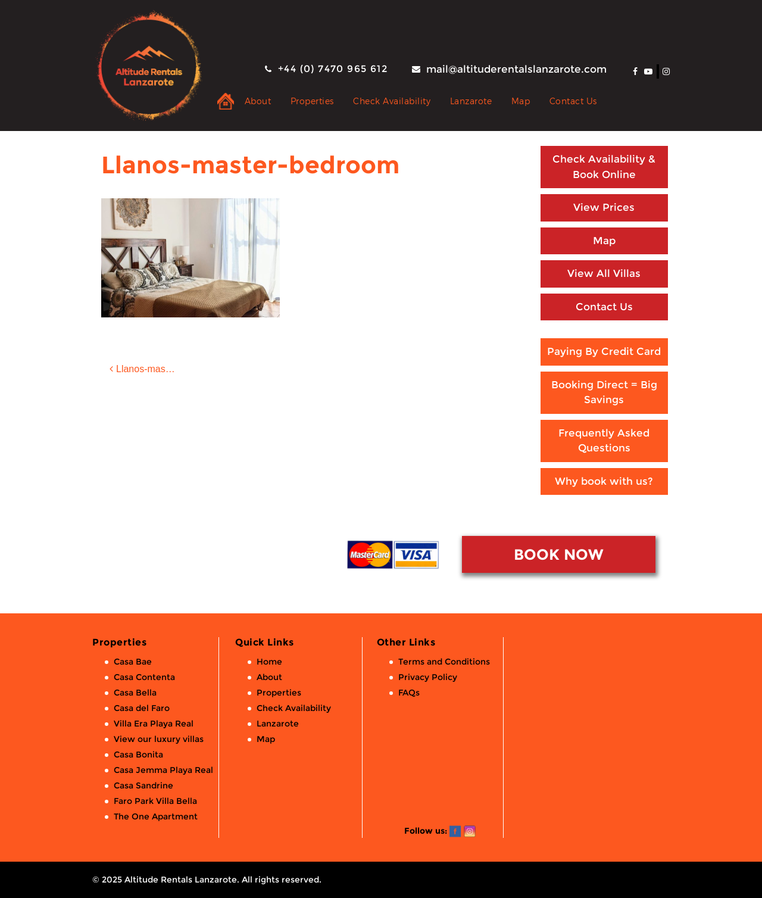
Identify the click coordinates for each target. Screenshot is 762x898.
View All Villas (604, 273)
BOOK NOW (558, 554)
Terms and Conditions (444, 661)
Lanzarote (471, 101)
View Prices (604, 207)
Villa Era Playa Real (153, 723)
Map (520, 101)
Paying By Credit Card (604, 351)
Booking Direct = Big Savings (604, 392)
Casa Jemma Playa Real (163, 770)
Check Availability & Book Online (603, 166)
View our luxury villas (159, 739)
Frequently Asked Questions (603, 440)
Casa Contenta (144, 677)
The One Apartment (156, 816)
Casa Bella (135, 692)
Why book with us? (604, 481)
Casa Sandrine (143, 785)
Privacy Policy (427, 677)
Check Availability (391, 101)
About (258, 101)
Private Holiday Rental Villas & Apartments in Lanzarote (225, 101)
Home (269, 661)
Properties (312, 101)
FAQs (409, 692)
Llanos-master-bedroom (153, 369)
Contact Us (573, 101)
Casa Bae (133, 661)
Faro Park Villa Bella (155, 801)
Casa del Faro (142, 708)
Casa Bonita (138, 754)
